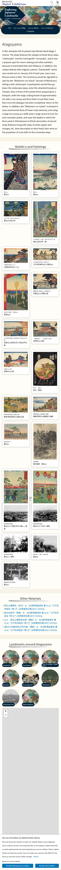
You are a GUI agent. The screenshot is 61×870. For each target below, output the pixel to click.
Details (36, 856)
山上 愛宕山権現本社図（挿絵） (20, 647)
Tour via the (19, 28)
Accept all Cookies (47, 865)
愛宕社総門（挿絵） (14, 640)
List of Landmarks (47, 28)
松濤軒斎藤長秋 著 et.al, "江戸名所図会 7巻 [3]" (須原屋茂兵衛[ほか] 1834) (31, 634)
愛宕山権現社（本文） (15, 632)
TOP (9, 28)
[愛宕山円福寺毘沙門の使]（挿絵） (21, 654)
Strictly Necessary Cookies (17, 865)
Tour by (33, 28)
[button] (6, 739)
